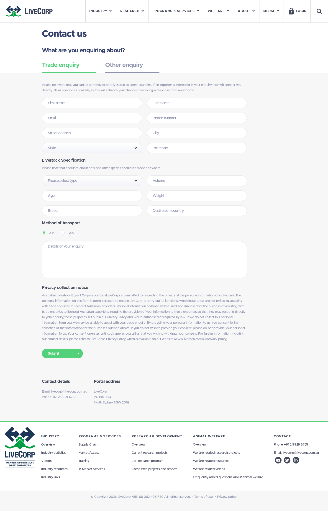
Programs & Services (100, 436)
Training (84, 461)
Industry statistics (53, 452)
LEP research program (147, 461)
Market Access (89, 452)
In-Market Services (92, 469)
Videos (46, 461)
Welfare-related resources (211, 461)
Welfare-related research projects (216, 452)
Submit (64, 353)
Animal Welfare (209, 436)
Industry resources (54, 469)
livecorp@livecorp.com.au (69, 391)
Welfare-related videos (209, 469)
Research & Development (157, 436)
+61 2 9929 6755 (64, 397)
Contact (282, 436)
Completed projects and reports (154, 469)
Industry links (50, 477)
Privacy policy (227, 496)
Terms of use (203, 496)
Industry (50, 436)
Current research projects (149, 452)
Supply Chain (88, 444)
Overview (48, 444)
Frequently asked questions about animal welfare (228, 477)
